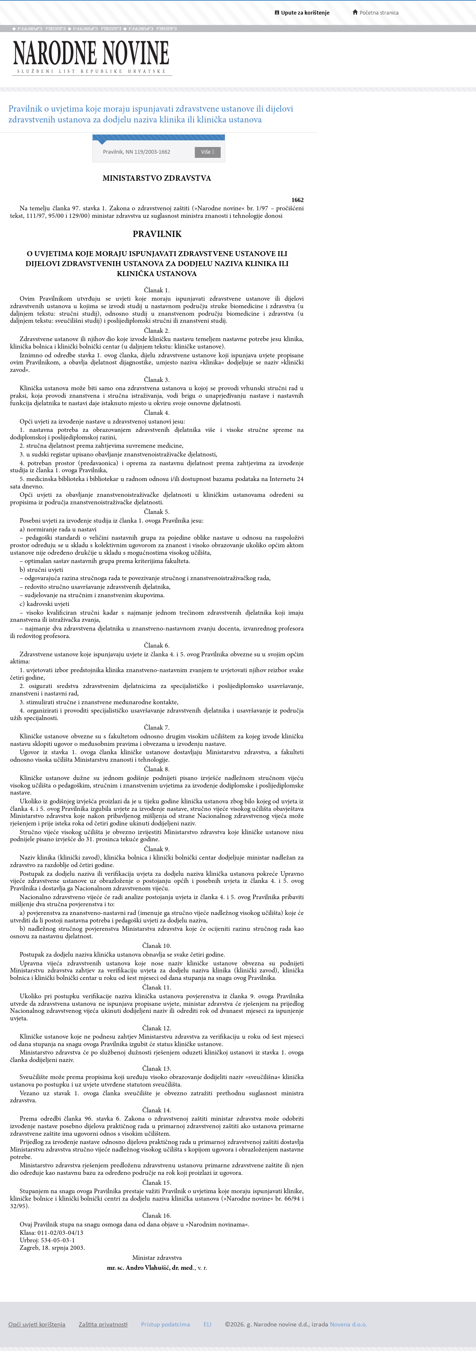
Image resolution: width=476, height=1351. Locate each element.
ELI (208, 1325)
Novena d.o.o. (348, 1325)
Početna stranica (379, 13)
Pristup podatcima (165, 1325)
